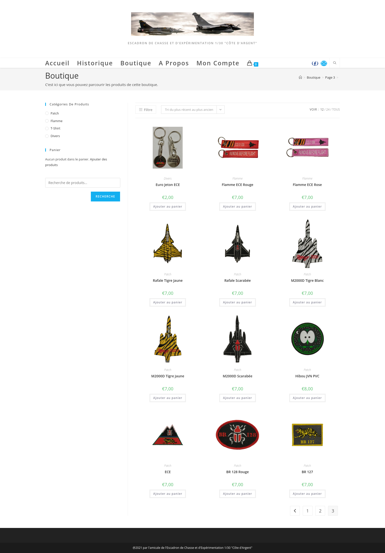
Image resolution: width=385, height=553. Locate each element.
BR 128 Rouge (237, 471)
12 (322, 109)
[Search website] (334, 63)
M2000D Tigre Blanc (307, 280)
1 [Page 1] (307, 511)
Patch (167, 274)
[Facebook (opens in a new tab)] (315, 63)
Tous (336, 109)
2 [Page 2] (320, 511)
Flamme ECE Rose (307, 184)
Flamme (238, 178)
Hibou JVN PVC (307, 376)
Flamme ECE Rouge (237, 184)
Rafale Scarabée (237, 280)
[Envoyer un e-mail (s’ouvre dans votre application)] (324, 63)
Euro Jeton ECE (168, 184)
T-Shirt (55, 128)
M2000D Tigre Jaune (167, 376)
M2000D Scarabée (237, 376)
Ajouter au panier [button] (167, 206)
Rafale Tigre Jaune (167, 280)
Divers (168, 178)
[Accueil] (300, 77)
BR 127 (307, 471)
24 (328, 109)
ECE (168, 471)
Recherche (105, 196)
